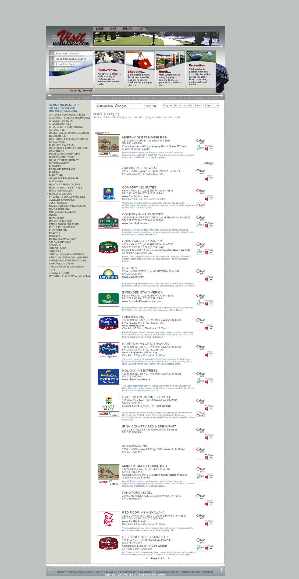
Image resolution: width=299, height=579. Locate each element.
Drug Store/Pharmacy (64, 160)
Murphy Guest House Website (169, 146)
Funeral (54, 172)
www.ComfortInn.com (135, 196)
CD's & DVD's (56, 142)
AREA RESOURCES (60, 124)
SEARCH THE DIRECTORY (64, 105)
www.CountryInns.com (135, 223)
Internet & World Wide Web (67, 196)
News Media (56, 218)
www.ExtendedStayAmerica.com (141, 301)
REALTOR (54, 233)
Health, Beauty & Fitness (65, 187)
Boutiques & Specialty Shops (68, 139)
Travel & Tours (59, 272)
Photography (58, 230)
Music (53, 215)
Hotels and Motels (168, 117)
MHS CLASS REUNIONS (62, 212)
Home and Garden (60, 190)
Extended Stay (138, 117)
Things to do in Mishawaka (66, 266)
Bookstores (57, 136)
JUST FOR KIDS (58, 203)
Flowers (55, 166)
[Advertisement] (136, 12)
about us (208, 571)
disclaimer (146, 571)
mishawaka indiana (167, 571)
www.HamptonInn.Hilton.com (139, 352)
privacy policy (128, 571)
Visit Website (159, 545)
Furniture (56, 175)
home (60, 571)
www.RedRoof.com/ (134, 521)
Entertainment (59, 163)
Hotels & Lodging (60, 193)
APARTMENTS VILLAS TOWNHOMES (69, 117)
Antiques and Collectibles (67, 114)
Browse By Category (63, 111)
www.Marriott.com (133, 325)
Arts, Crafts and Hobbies (66, 127)
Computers (56, 151)
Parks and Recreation (63, 224)
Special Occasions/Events (66, 254)
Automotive (56, 130)
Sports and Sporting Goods (67, 260)
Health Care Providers (64, 184)
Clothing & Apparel (62, 145)
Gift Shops (56, 181)
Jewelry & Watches (62, 200)
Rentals (54, 236)
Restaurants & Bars (62, 239)
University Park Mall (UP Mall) (69, 276)
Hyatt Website (163, 406)
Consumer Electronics (64, 154)
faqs (98, 571)
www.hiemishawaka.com (136, 379)
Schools (55, 245)
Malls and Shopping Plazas (67, 206)
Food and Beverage (62, 169)
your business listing (79, 571)
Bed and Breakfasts (107, 117)
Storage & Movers (61, 263)
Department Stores (62, 157)
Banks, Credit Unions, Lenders (69, 133)
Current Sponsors (62, 108)
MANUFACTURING (59, 209)
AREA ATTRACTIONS (61, 120)
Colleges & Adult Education (68, 148)
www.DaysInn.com (133, 276)
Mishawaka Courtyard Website (172, 250)
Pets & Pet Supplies (62, 227)
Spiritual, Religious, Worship (68, 257)
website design (190, 571)
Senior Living (57, 248)
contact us (110, 571)
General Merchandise (63, 178)
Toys (52, 269)
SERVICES (55, 251)
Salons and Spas (60, 242)
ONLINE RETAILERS (60, 221)
